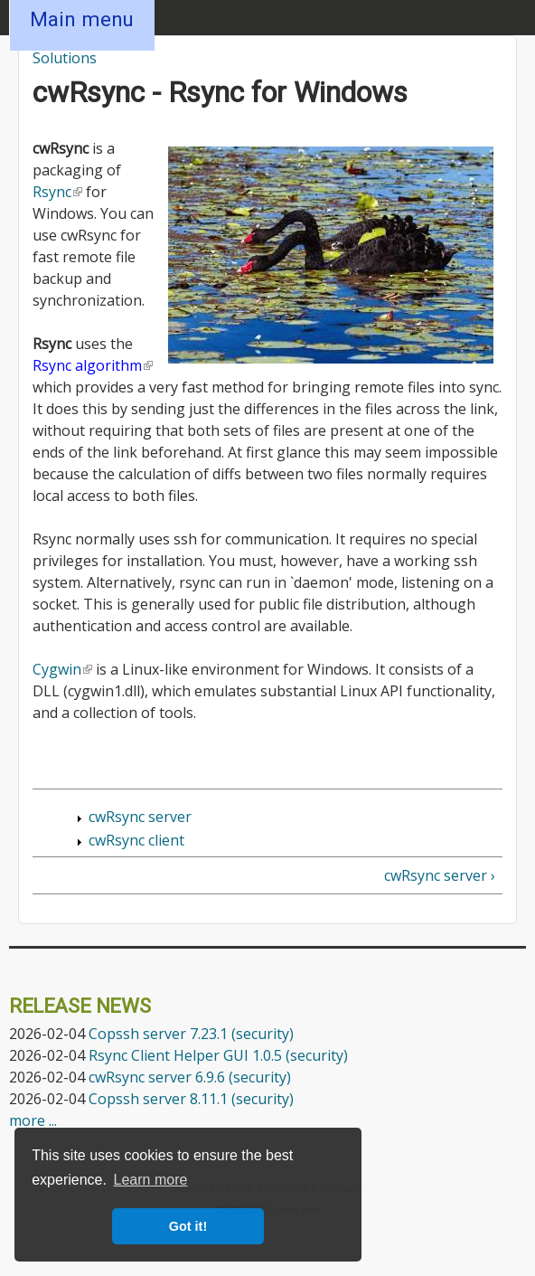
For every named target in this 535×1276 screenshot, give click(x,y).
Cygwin (62, 669)
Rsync (57, 192)
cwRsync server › (439, 875)
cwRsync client (136, 840)
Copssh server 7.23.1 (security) (191, 1034)
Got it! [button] (188, 1226)
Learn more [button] (151, 1179)
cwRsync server (140, 817)
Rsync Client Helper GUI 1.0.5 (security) (218, 1055)
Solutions (65, 58)
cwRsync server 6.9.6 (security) (190, 1077)
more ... (33, 1120)
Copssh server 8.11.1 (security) (191, 1099)
